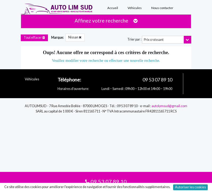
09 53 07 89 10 (106, 181)
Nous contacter (162, 8)
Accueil (112, 8)
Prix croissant (154, 40)
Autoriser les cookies (190, 187)
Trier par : (134, 39)
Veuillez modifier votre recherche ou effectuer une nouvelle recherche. (106, 60)
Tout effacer (34, 38)
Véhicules (135, 8)
